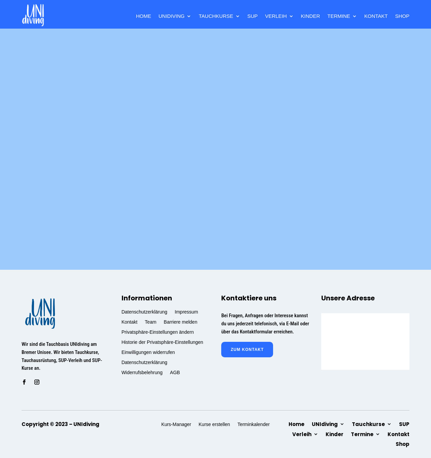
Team (150, 321)
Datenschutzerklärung (144, 311)
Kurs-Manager (176, 424)
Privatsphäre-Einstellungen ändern (158, 331)
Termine (338, 16)
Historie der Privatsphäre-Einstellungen (162, 342)
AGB (175, 372)
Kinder (310, 16)
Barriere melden (180, 321)
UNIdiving (172, 16)
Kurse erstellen (214, 424)
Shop (402, 16)
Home (143, 16)
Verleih (276, 16)
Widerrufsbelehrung (142, 372)
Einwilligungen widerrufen (148, 352)
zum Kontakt (247, 349)
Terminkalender (253, 424)
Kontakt (376, 16)
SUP (252, 16)
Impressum (186, 311)
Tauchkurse (216, 16)
